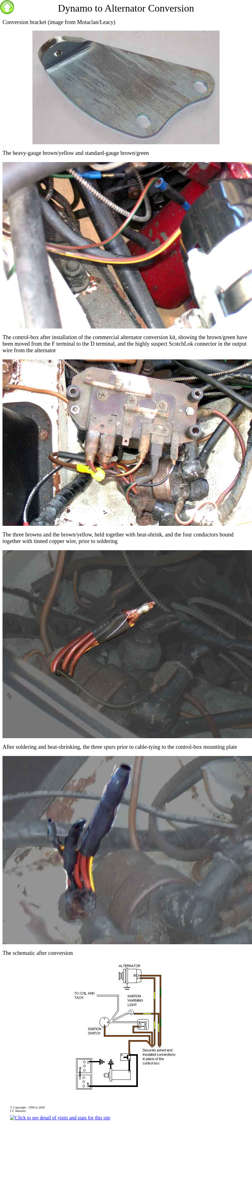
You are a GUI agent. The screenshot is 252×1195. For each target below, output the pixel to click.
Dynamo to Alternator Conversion (126, 8)
